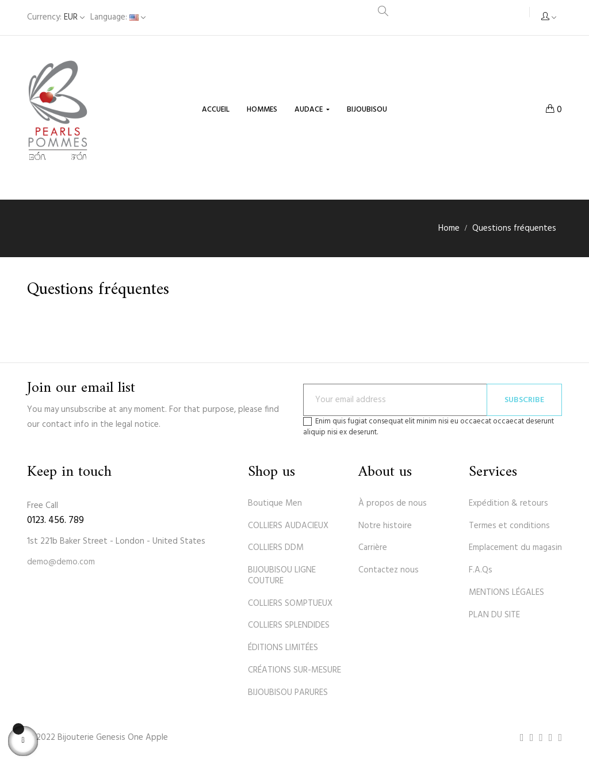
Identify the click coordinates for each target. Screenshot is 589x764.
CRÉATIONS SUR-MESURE (294, 670)
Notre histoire (385, 526)
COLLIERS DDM (276, 548)
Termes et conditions (509, 526)
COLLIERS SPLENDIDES (289, 625)
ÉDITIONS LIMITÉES (283, 648)
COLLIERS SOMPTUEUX (290, 603)
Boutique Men (275, 503)
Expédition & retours (508, 503)
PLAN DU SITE (494, 615)
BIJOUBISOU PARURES (288, 693)
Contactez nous (388, 570)
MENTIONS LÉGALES (506, 592)
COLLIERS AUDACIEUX (288, 526)
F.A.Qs (480, 570)
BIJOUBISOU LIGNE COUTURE (282, 575)
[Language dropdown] (118, 17)
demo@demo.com (61, 562)
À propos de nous (392, 503)
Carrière (372, 548)
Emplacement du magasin (515, 548)
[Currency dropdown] (56, 17)
